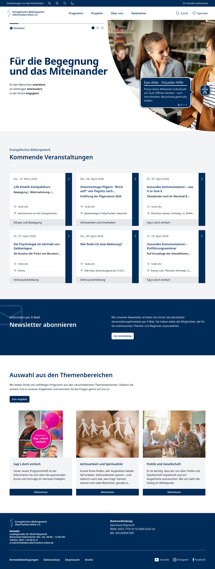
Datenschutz (52, 560)
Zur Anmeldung (122, 336)
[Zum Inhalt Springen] (49, 3)
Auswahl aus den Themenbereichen (61, 375)
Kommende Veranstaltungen (51, 157)
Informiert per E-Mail (25, 317)
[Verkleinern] (64, 3)
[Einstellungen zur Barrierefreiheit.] (41, 3)
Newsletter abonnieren (43, 324)
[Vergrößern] (57, 3)
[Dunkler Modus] (72, 3)
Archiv (89, 560)
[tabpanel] (107, 75)
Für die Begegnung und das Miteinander (58, 66)
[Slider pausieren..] (17, 28)
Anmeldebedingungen (24, 560)
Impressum (72, 560)
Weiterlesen (41, 492)
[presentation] (93, 28)
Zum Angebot (19, 399)
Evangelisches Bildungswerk (30, 150)
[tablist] (98, 28)
